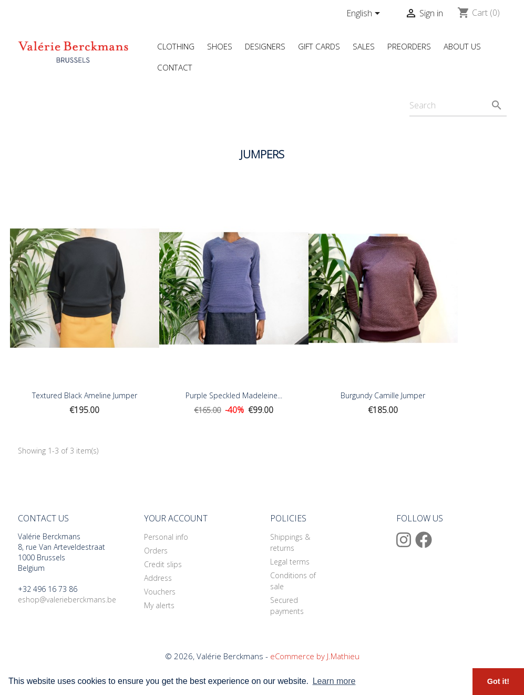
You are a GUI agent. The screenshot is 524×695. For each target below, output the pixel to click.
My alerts (159, 605)
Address (158, 578)
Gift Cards (319, 46)
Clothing (175, 46)
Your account (176, 518)
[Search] (458, 105)
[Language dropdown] (365, 14)
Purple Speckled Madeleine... (234, 395)
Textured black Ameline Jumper (84, 395)
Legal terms (290, 562)
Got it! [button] (498, 681)
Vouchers (160, 592)
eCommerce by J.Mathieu (314, 656)
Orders (156, 551)
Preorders (409, 46)
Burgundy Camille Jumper (383, 395)
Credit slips (163, 564)
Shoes (219, 46)
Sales (364, 46)
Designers (265, 46)
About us (462, 46)
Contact (174, 67)
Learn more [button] (334, 681)
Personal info (166, 537)
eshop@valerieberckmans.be (67, 600)
